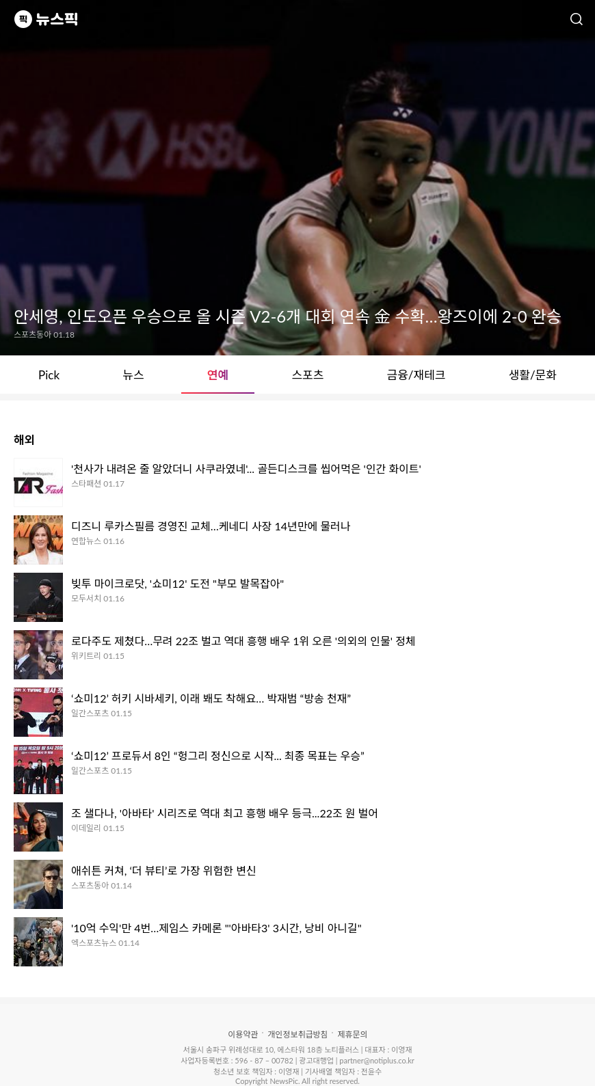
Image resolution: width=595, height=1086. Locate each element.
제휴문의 (352, 1034)
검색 (576, 19)
